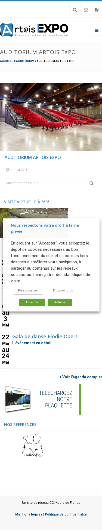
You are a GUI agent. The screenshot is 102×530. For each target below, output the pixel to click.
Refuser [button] (59, 302)
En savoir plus (63, 291)
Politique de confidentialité (66, 514)
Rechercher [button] (93, 183)
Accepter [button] (32, 302)
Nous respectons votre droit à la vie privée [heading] (45, 228)
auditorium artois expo (33, 157)
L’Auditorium (24, 61)
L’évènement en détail (31, 343)
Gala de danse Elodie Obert (45, 336)
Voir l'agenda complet (81, 377)
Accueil (6, 61)
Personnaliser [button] (28, 291)
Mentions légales (28, 514)
